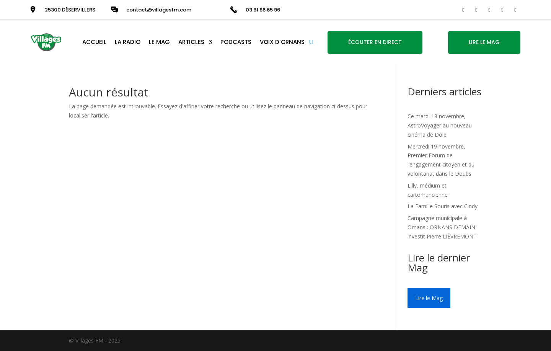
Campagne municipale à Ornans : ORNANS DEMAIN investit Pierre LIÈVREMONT (442, 227)
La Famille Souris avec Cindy (443, 206)
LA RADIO (127, 42)
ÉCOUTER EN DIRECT (375, 42)
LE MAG (159, 42)
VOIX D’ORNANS (282, 42)
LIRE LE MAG (484, 42)
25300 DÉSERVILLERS (70, 9)
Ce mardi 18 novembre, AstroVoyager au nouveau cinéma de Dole (440, 125)
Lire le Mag (429, 298)
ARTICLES (191, 42)
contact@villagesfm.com (158, 9)
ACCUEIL (94, 42)
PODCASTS (235, 42)
